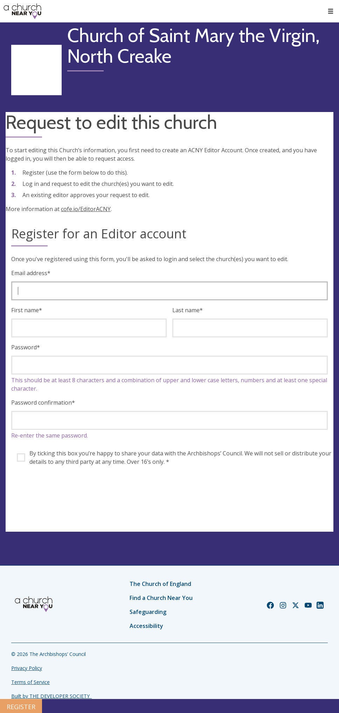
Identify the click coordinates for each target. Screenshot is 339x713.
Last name (187, 310)
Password (25, 347)
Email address (30, 273)
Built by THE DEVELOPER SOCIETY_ (51, 696)
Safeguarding (148, 612)
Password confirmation (43, 402)
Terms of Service (30, 682)
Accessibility (146, 626)
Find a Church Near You (161, 598)
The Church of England (160, 584)
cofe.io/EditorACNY (86, 209)
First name (26, 310)
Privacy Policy (26, 668)
